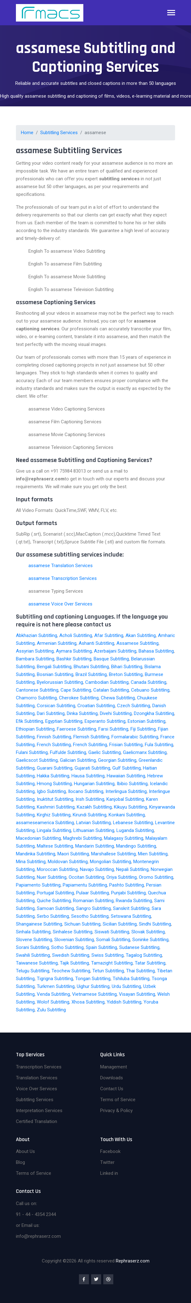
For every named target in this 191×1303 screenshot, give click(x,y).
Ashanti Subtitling (96, 643)
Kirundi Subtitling (89, 815)
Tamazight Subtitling (112, 963)
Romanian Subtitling (93, 900)
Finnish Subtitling (54, 737)
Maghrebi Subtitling (82, 838)
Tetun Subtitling (108, 971)
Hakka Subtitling (53, 776)
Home (27, 132)
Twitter (107, 1162)
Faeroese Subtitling (76, 729)
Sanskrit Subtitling (131, 908)
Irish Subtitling (90, 799)
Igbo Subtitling (51, 791)
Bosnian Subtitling (55, 674)
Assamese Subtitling (137, 643)
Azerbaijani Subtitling (115, 651)
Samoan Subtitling (55, 908)
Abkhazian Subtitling (36, 635)
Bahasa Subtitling (156, 651)
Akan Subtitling (140, 635)
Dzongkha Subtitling (154, 713)
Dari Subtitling (51, 713)
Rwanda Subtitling (134, 900)
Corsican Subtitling (56, 705)
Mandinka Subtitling (35, 854)
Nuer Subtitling (51, 877)
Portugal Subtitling (55, 893)
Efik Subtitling (29, 721)
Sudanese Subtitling (139, 947)
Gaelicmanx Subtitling (145, 752)
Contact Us (111, 1089)
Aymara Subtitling (74, 651)
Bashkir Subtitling (73, 659)
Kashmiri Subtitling (56, 807)
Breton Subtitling (126, 674)
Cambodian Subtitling (107, 682)
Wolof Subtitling (53, 1002)
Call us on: (26, 1203)
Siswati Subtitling (112, 932)
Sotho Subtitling (67, 947)
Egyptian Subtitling (63, 721)
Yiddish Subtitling (124, 1002)
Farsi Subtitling (113, 729)
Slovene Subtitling (34, 939)
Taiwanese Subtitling (37, 963)
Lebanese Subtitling (133, 822)
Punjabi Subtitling (128, 893)
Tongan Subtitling (92, 978)
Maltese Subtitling (55, 846)
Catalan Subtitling (111, 690)
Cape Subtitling (76, 690)
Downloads (111, 1078)
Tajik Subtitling (74, 963)
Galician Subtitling (78, 760)
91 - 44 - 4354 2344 (36, 1214)
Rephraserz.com (132, 1261)
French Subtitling (54, 744)
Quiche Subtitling (54, 900)
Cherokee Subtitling (79, 698)
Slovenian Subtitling (74, 939)
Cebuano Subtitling (150, 690)
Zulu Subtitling (51, 1010)
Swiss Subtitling (107, 955)
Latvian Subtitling (93, 822)
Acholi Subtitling (75, 635)
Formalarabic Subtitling (134, 737)
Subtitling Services (59, 132)
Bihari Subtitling (126, 666)
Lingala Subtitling (54, 830)
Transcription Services (38, 1067)
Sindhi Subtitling (155, 924)
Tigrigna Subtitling (55, 978)
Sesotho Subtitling (90, 916)
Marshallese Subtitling (113, 854)
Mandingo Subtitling (136, 846)
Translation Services (36, 1078)
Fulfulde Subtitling (68, 752)
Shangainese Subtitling (39, 924)
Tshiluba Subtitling (131, 978)
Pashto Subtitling (126, 885)
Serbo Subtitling (53, 916)
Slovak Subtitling (148, 932)
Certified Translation (36, 1121)
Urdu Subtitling (126, 986)
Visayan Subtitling (137, 994)
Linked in (109, 1173)
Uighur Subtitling (93, 986)
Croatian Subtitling (96, 705)
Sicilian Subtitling (120, 924)
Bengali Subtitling (54, 666)
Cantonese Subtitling (37, 690)
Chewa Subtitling (118, 698)
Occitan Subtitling (86, 877)
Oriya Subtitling (121, 877)
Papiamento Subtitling (38, 885)
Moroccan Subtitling (57, 869)
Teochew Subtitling (70, 971)
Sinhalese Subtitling (72, 932)
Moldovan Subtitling (68, 861)
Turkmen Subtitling (56, 986)
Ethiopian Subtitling (35, 729)
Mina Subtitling (31, 861)
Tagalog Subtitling (144, 955)
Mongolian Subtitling (110, 861)
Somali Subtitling (113, 939)
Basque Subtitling (111, 659)
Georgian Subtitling (117, 760)
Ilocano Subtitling (85, 791)
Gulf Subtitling (126, 768)
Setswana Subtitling (131, 916)
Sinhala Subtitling (33, 932)
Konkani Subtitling (127, 815)
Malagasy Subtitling (123, 838)
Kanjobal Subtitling (125, 799)
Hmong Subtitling (54, 783)
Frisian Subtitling (126, 744)
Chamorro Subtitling (36, 698)
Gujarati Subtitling (92, 768)
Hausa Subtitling (88, 776)
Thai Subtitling (140, 971)
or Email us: (28, 1225)
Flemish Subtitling (91, 737)
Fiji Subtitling (143, 729)
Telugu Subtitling (32, 971)
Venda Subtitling (53, 994)
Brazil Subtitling (91, 674)
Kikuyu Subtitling (130, 807)
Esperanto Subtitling (105, 721)
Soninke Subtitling (150, 939)
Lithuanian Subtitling (93, 830)
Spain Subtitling (101, 947)
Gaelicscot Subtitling (37, 760)
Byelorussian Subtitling (60, 682)
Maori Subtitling (73, 854)
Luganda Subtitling (135, 830)
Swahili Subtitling (33, 955)
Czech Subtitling (133, 705)
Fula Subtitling (159, 744)
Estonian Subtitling (146, 721)
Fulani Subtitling (32, 752)
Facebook (110, 1151)
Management (113, 1067)
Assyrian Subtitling (35, 651)
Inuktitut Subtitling (55, 799)
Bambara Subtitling (35, 659)
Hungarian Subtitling (94, 783)
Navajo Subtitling (97, 869)
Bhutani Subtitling (91, 666)
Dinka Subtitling (82, 713)
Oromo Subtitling (156, 877)
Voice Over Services (36, 1089)
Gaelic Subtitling (104, 752)
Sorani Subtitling (32, 947)
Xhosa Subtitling (88, 1002)
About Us (25, 1151)
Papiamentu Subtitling (85, 885)
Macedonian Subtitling (38, 838)
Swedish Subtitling (70, 955)
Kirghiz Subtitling (54, 815)
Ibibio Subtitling (132, 783)
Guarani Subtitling (54, 768)
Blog (20, 1162)
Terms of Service (117, 1099)
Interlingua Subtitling (126, 791)
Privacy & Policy (116, 1110)
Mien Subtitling (153, 854)
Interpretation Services (39, 1110)
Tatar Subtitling (150, 963)
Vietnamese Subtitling (94, 994)
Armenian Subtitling (56, 643)
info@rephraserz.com (38, 1236)
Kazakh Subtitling (94, 807)
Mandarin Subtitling (94, 846)
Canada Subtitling (148, 682)
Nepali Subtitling (132, 869)
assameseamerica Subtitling (45, 822)
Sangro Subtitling (93, 908)
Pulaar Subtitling (92, 893)
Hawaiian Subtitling (126, 776)
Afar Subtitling (108, 635)
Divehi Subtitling (116, 713)
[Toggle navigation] (171, 13)
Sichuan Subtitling (82, 924)
